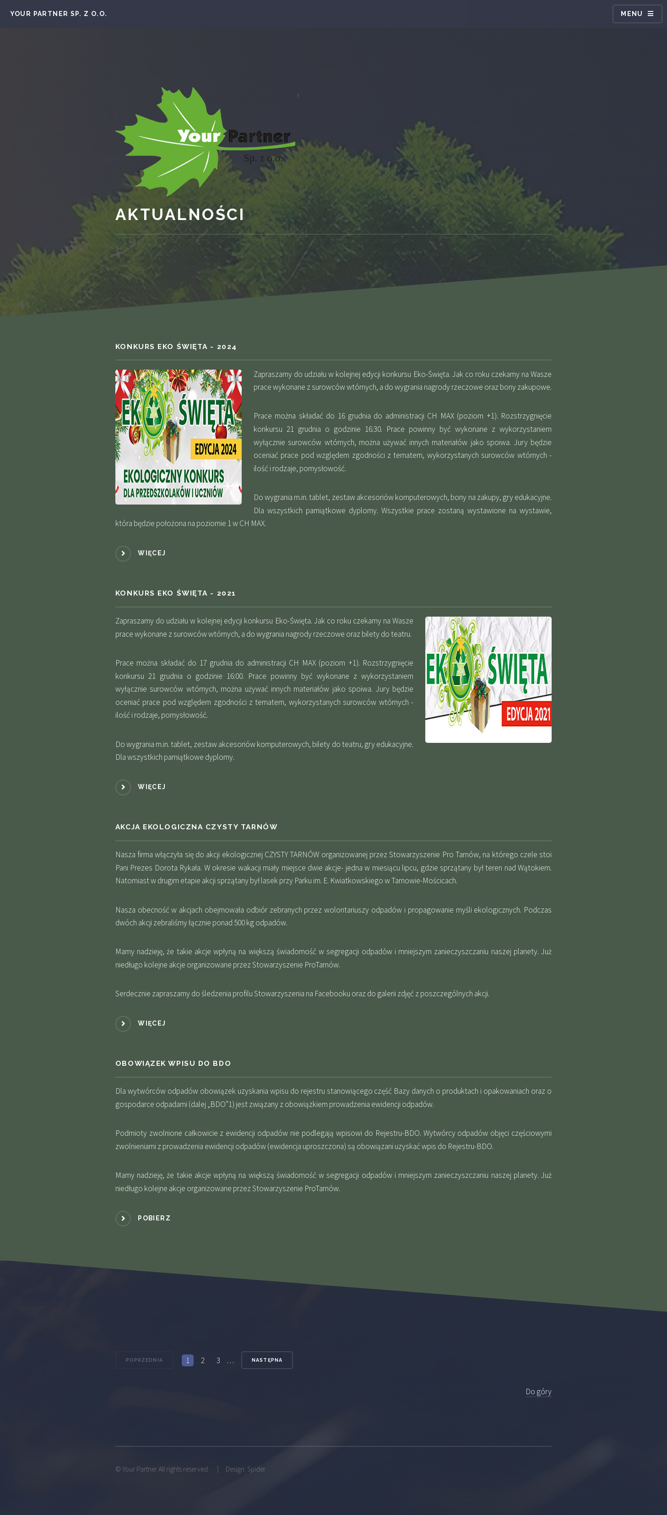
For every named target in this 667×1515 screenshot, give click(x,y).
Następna (267, 1360)
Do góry (539, 1391)
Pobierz (154, 1218)
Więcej (152, 553)
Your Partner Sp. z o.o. (59, 13)
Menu (632, 13)
